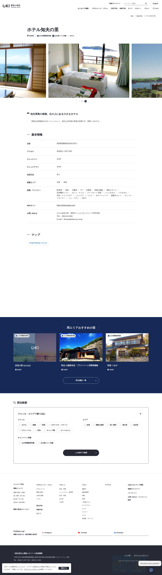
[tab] (76, 101)
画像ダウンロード (114, 3)
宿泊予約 (114, 8)
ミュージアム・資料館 (66, 492)
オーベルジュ (65, 430)
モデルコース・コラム (100, 8)
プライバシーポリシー (31, 569)
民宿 (43, 425)
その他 (61, 502)
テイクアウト (86, 505)
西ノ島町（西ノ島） (19, 496)
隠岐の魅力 (39, 492)
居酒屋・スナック (87, 518)
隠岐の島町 (100, 425)
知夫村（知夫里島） (19, 502)
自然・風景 (62, 489)
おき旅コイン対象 (47, 443)
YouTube (82, 533)
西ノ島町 (113, 425)
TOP (131, 16)
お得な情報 (39, 495)
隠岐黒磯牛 (85, 492)
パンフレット (132, 493)
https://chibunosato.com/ (66, 205)
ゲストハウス (26, 430)
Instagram (47, 533)
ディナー (85, 512)
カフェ (84, 515)
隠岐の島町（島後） (19, 492)
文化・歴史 (62, 495)
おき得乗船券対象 (28, 443)
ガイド (130, 8)
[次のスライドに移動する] (128, 71)
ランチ (84, 508)
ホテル (24, 425)
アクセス (156, 8)
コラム (38, 499)
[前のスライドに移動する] (34, 71)
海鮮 (83, 495)
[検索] (146, 3)
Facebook (118, 533)
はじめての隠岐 (84, 8)
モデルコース (40, 489)
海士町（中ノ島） (19, 499)
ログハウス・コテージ (59, 425)
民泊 (39, 430)
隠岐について (18, 488)
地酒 (83, 499)
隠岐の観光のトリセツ (21, 509)
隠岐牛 (84, 489)
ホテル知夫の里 (150, 16)
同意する (64, 568)
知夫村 (135, 425)
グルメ (147, 8)
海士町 (125, 425)
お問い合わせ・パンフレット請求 (137, 498)
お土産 (61, 499)
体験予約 (123, 8)
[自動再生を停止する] (85, 101)
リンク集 (127, 555)
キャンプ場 (51, 430)
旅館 (34, 425)
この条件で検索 (81, 453)
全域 (88, 425)
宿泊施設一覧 (81, 380)
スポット (138, 8)
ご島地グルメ (86, 502)
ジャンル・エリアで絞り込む (31, 414)
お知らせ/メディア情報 (135, 485)
